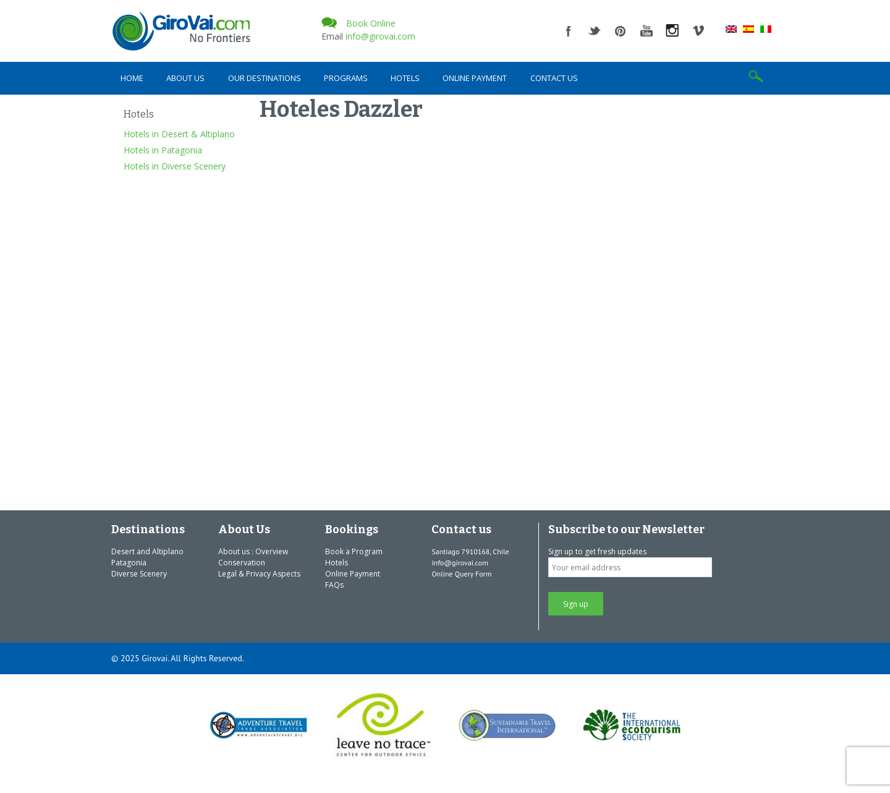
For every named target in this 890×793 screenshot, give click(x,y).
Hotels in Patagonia (163, 150)
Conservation (241, 562)
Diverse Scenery (139, 573)
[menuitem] (731, 28)
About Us (185, 78)
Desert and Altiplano (147, 551)
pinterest (620, 31)
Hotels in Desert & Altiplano (179, 134)
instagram (672, 31)
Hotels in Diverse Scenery (175, 166)
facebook (568, 31)
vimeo (698, 31)
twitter (594, 31)
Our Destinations (264, 78)
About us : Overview (253, 551)
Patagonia (128, 562)
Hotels (405, 78)
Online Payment (475, 78)
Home (132, 78)
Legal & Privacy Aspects (259, 573)
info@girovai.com (380, 36)
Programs (346, 78)
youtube (646, 31)
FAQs (334, 585)
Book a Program (354, 551)
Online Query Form (461, 573)
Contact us (554, 78)
